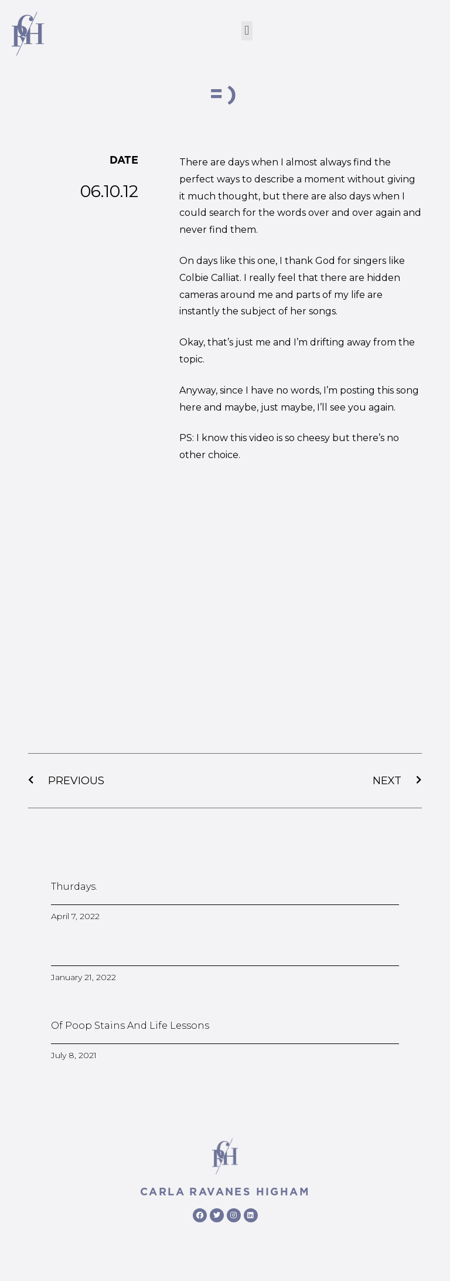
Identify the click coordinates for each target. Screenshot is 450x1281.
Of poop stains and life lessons (130, 1025)
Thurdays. (74, 886)
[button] (247, 30)
